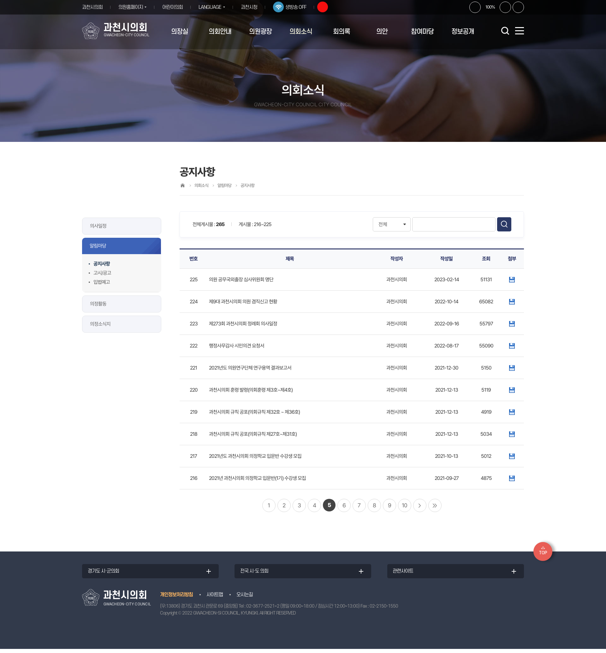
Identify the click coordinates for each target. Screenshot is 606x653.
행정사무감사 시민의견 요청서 (236, 346)
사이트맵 (214, 599)
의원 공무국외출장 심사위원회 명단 (241, 280)
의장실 (179, 31)
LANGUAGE (212, 7)
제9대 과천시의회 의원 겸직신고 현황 (243, 302)
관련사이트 (406, 573)
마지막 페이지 (435, 505)
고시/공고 (102, 273)
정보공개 (462, 31)
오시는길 (244, 599)
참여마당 (422, 31)
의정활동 (98, 304)
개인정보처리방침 (176, 599)
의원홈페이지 (130, 7)
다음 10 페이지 (419, 505)
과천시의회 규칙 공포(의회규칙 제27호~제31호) (253, 434)
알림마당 (98, 246)
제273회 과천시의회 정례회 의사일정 (243, 324)
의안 (382, 31)
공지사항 (101, 264)
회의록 (341, 31)
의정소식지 (100, 324)
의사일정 (98, 226)
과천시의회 (92, 7)
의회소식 (300, 31)
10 (404, 505)
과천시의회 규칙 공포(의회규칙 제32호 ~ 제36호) (254, 412)
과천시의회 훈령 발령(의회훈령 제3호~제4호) (251, 390)
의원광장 (260, 31)
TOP (543, 553)
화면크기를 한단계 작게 (505, 7)
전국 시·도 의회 (257, 573)
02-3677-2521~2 (262, 610)
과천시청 (254, 7)
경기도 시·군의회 (107, 573)
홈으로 (182, 185)
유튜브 (327, 7)
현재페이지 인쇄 (518, 7)
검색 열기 (505, 30)
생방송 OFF (300, 7)
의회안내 (220, 31)
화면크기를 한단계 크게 (475, 7)
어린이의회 (175, 7)
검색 (504, 224)
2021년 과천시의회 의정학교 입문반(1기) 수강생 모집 (257, 478)
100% (490, 6)
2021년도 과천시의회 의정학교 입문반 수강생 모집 (255, 456)
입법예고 (101, 282)
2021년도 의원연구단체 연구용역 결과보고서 (250, 368)
